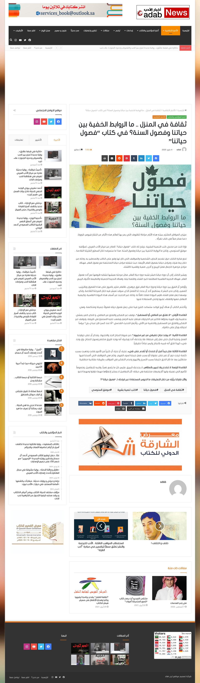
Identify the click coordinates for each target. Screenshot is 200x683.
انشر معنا (31, 31)
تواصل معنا (15, 48)
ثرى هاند (169, 676)
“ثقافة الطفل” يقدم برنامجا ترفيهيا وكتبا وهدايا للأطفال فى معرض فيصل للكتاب (91, 600)
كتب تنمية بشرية (127, 390)
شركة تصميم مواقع (182, 676)
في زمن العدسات (178, 603)
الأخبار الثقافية (171, 31)
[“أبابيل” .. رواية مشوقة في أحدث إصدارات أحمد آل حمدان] (53, 354)
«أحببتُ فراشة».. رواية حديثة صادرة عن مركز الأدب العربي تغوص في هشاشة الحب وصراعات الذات (25, 278)
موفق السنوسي (101, 390)
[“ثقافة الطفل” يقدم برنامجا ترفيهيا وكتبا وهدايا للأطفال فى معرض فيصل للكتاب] (91, 585)
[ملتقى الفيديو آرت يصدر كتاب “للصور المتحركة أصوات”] (130, 585)
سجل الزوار (45, 31)
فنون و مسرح (60, 31)
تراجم (117, 31)
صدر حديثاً (75, 31)
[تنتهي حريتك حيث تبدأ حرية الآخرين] (53, 368)
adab (179, 150)
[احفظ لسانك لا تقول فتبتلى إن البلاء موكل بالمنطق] (53, 396)
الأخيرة (57, 140)
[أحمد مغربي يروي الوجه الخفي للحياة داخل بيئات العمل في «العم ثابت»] (53, 192)
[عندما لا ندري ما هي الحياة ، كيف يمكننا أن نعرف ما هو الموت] (53, 409)
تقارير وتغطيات (90, 31)
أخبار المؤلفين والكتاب (149, 31)
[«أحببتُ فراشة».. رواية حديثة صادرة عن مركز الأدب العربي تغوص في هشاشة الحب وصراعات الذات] (53, 174)
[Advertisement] (100, 77)
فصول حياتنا (150, 390)
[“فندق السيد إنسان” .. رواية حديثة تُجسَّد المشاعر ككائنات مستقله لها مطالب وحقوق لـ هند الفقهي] (80, 660)
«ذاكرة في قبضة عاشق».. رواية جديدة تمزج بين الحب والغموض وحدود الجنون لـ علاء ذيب (139, 48)
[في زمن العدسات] (169, 588)
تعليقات (19, 140)
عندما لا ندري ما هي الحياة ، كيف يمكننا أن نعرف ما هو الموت (29, 408)
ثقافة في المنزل (173, 390)
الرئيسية (185, 31)
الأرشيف (19, 31)
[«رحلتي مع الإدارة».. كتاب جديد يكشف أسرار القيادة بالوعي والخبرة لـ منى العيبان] (53, 207)
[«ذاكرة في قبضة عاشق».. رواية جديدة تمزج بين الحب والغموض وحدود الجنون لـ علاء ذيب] (53, 156)
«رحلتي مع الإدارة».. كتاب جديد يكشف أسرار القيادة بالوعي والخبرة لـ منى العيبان (28, 206)
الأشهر (38, 140)
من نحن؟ (38, 48)
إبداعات (129, 31)
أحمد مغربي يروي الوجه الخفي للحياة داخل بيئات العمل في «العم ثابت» (27, 191)
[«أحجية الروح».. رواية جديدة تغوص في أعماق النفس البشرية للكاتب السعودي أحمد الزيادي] (53, 222)
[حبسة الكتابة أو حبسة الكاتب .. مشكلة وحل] (53, 382)
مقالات (106, 31)
